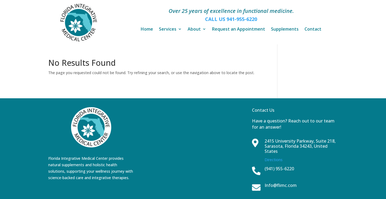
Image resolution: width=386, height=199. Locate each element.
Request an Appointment (238, 29)
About (194, 29)
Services (167, 29)
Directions (274, 159)
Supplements (285, 29)
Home (147, 29)
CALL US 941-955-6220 (231, 19)
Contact (313, 29)
